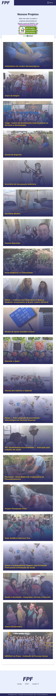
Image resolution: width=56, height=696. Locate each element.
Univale (19, 684)
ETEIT (27, 684)
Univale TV (35, 684)
